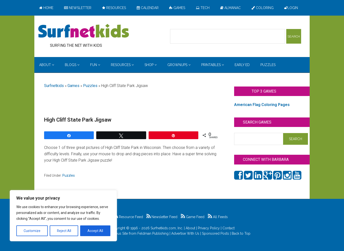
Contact (228, 228)
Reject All (64, 231)
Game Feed (192, 217)
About (190, 228)
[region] (63, 215)
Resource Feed (128, 217)
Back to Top (241, 233)
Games (73, 85)
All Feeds (218, 217)
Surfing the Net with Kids (83, 31)
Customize (32, 231)
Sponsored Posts (215, 233)
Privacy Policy (209, 228)
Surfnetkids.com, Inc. (167, 228)
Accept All (95, 231)
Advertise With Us (185, 233)
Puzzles (90, 85)
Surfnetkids (54, 85)
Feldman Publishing (153, 233)
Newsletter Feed (161, 217)
